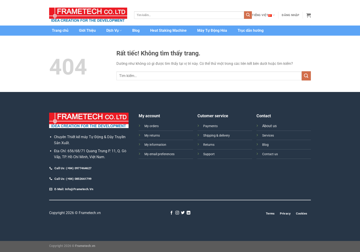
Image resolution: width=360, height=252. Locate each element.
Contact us (270, 154)
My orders (151, 126)
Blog (136, 30)
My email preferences (159, 154)
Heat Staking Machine (168, 30)
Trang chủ (60, 30)
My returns (152, 135)
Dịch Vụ (114, 30)
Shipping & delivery (216, 135)
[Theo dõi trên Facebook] (171, 213)
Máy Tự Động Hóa (212, 30)
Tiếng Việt (263, 15)
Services (268, 135)
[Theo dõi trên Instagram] (177, 213)
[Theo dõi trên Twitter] (183, 213)
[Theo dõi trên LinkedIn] (188, 213)
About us (269, 126)
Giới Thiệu (87, 30)
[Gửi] (248, 15)
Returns (208, 145)
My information (155, 145)
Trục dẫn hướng (251, 30)
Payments (210, 126)
